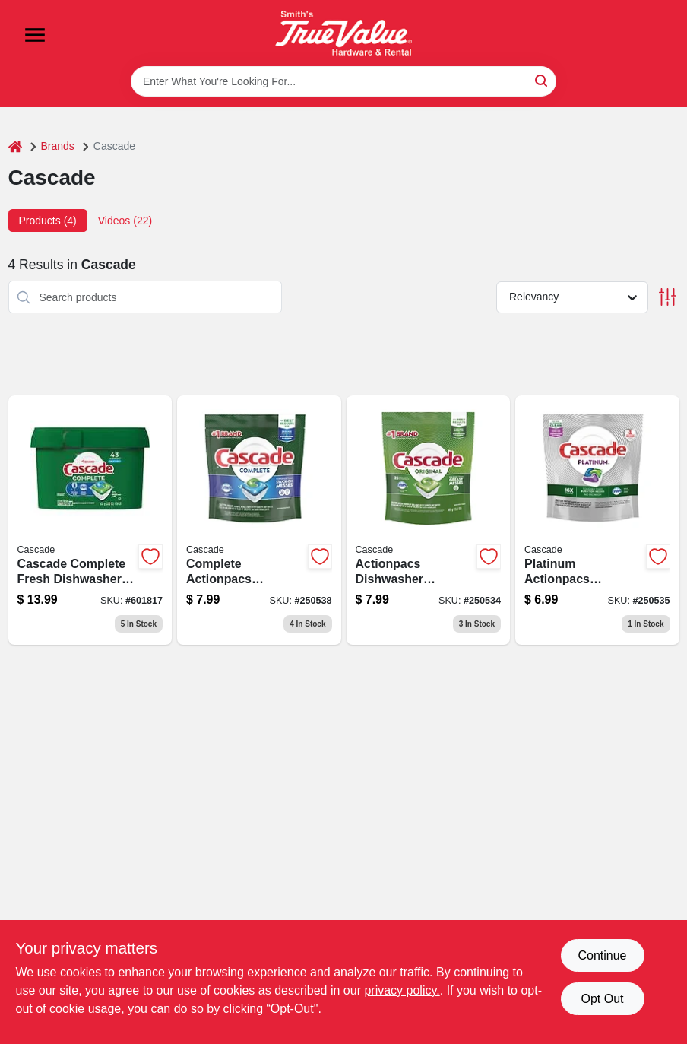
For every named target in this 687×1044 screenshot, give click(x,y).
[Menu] (35, 35)
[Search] (542, 80)
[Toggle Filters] (667, 297)
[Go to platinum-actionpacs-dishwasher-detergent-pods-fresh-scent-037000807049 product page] (597, 520)
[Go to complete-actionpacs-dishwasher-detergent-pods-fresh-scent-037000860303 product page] (259, 520)
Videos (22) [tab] (125, 220)
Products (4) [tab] (48, 220)
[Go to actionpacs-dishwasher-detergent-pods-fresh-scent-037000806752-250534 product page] (429, 520)
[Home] (15, 146)
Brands (57, 146)
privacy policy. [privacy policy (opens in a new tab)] (401, 990)
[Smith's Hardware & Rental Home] (343, 33)
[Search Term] (343, 81)
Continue (602, 955)
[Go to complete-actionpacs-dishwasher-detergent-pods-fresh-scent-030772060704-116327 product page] (90, 520)
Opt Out (602, 998)
